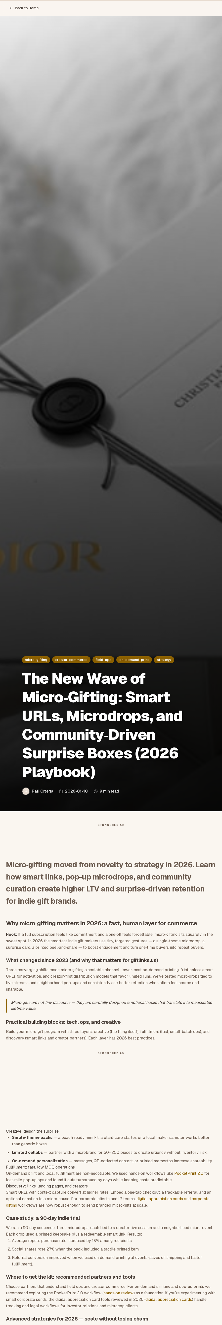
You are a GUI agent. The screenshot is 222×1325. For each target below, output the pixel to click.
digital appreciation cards (168, 1299)
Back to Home (24, 8)
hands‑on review (118, 1293)
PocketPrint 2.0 (188, 1173)
